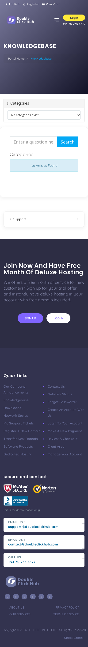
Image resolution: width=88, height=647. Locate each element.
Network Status (16, 415)
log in (58, 318)
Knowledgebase (16, 400)
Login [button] (74, 17)
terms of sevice (66, 614)
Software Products (18, 446)
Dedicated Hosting (18, 454)
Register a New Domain (22, 431)
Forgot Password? (62, 402)
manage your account (65, 454)
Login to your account (65, 423)
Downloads (12, 408)
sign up (30, 318)
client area (56, 446)
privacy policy (67, 607)
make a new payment (65, 431)
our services (19, 614)
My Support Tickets (19, 423)
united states (73, 637)
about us (16, 607)
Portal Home (16, 58)
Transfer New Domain (21, 439)
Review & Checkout (62, 439)
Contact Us (56, 386)
